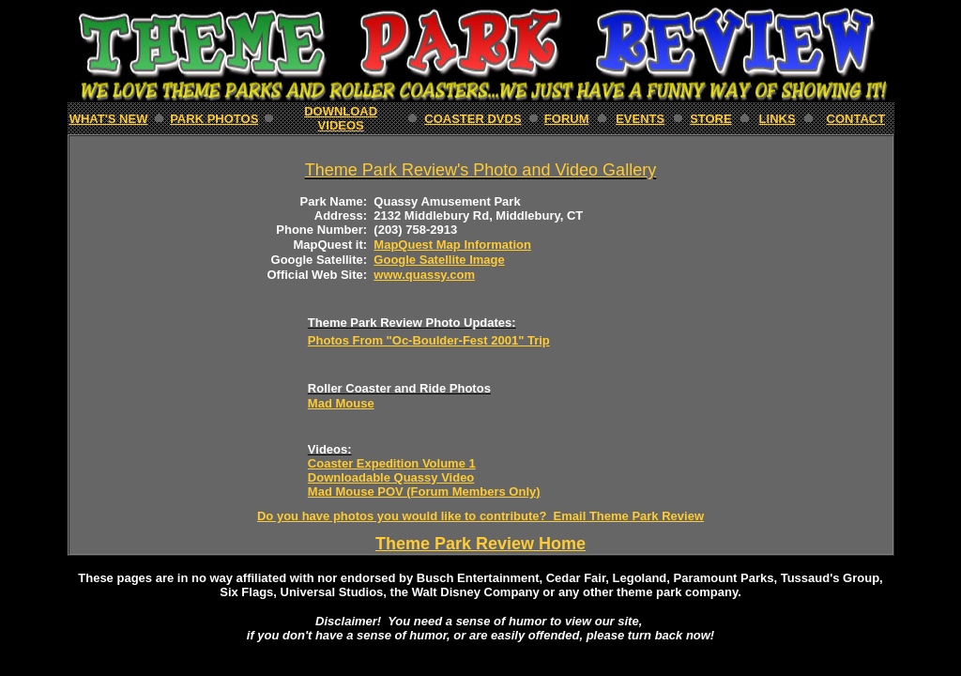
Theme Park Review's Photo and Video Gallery (480, 170)
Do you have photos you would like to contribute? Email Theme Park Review (480, 516)
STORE (711, 119)
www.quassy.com (424, 275)
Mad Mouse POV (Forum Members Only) (424, 491)
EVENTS (640, 119)
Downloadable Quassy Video (391, 477)
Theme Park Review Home (480, 543)
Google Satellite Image (439, 260)
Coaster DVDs (472, 119)
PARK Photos (214, 119)
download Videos (340, 118)
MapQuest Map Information (452, 245)
